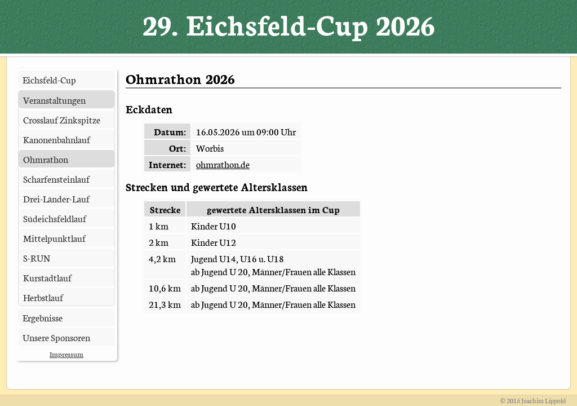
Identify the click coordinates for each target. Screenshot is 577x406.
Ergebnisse (43, 317)
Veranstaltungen (54, 99)
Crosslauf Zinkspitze (61, 119)
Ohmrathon (45, 158)
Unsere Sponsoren (56, 336)
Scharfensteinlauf (56, 178)
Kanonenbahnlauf (56, 139)
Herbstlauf (43, 296)
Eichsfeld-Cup (49, 79)
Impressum (66, 354)
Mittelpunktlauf (54, 237)
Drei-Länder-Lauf (56, 198)
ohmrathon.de (223, 163)
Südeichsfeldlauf (54, 217)
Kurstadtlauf (47, 277)
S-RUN (36, 257)
